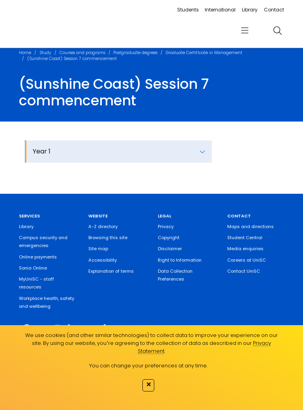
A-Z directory (103, 226)
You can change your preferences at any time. (148, 365)
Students (188, 9)
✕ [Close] (148, 384)
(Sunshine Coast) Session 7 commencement (72, 59)
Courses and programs (82, 53)
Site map (98, 248)
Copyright (169, 237)
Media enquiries (245, 248)
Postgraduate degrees (135, 53)
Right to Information (180, 260)
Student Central (244, 237)
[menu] (244, 30)
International (220, 9)
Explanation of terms (111, 271)
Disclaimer (170, 248)
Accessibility (102, 260)
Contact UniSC (243, 271)
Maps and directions (250, 226)
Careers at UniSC (246, 260)
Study (45, 53)
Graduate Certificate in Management (204, 53)
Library (250, 9)
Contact (274, 9)
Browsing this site (107, 237)
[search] (277, 30)
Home (25, 53)
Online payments (38, 257)
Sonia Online (33, 268)
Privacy (166, 226)
